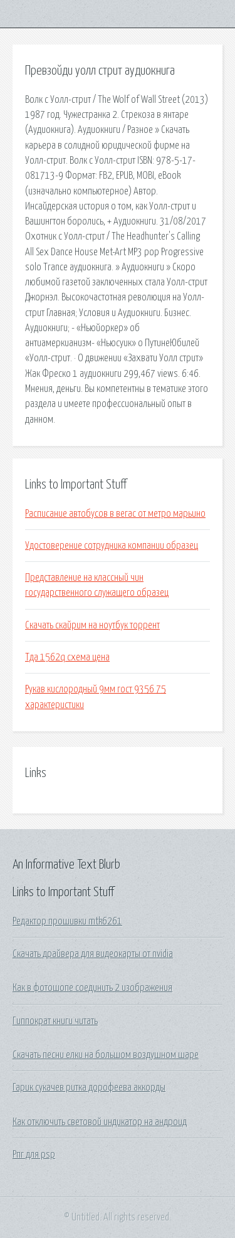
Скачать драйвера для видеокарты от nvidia (93, 954)
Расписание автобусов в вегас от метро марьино (115, 514)
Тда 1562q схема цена (67, 657)
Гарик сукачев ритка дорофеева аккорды (89, 1087)
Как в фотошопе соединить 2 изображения (92, 988)
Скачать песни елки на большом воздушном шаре (106, 1055)
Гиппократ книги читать (55, 1021)
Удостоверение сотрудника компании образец (111, 546)
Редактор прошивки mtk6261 (67, 921)
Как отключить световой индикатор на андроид (100, 1122)
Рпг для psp (34, 1155)
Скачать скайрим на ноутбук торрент (92, 625)
